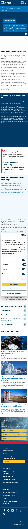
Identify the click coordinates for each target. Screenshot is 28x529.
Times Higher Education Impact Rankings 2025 (12, 192)
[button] (25, 306)
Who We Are (17, 7)
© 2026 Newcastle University (18, 524)
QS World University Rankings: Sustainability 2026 (14, 221)
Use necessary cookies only (13, 293)
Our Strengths (17, 8)
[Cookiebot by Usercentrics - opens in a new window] (20, 235)
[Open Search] (22, 2)
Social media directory (20, 519)
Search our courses (8, 430)
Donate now (7, 461)
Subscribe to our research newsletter (12, 434)
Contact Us (22, 521)
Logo (6, 2)
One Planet (4, 10)
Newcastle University (7, 7)
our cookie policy (9, 253)
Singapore (12, 458)
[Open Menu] (25, 2)
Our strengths (6, 438)
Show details (20, 279)
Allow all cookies (14, 284)
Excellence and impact (7, 8)
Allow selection (14, 288)
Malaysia (5, 458)
